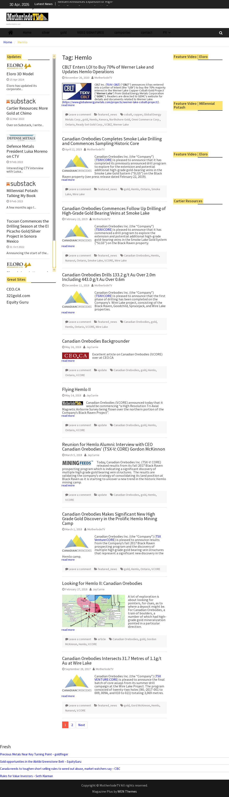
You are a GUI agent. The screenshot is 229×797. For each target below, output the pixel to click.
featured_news (107, 114)
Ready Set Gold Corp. (89, 124)
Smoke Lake (95, 260)
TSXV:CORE (103, 160)
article (102, 639)
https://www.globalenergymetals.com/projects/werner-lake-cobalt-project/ (110, 102)
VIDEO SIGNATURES (90, 32)
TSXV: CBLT (112, 84)
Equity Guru (17, 302)
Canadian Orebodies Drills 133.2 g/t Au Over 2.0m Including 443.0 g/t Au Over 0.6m (109, 277)
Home (27, 32)
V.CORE (108, 260)
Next (81, 725)
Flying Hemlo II (76, 389)
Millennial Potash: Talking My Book (22, 193)
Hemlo (93, 119)
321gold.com (18, 295)
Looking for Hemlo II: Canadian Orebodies (102, 583)
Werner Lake (121, 124)
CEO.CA (13, 289)
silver (46, 32)
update (102, 370)
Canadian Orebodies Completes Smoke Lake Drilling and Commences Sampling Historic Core (112, 141)
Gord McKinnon (140, 705)
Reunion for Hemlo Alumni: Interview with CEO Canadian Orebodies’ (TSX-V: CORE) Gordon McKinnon (113, 446)
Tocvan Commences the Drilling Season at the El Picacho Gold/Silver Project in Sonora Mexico (27, 231)
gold (63, 32)
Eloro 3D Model (20, 73)
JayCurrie (92, 347)
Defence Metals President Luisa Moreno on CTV (26, 151)
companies (122, 32)
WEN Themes (127, 791)
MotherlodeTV (103, 77)
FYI (165, 32)
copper (137, 114)
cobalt (128, 114)
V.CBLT (108, 124)
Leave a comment (80, 114)
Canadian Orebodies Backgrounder (96, 341)
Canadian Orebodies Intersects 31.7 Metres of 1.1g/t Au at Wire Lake (111, 660)
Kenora (103, 119)
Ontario (70, 124)
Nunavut (70, 260)
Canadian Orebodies (137, 255)
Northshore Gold (119, 119)
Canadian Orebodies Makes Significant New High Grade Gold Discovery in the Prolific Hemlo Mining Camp (109, 518)
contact (146, 32)
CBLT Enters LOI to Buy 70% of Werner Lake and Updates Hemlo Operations (108, 69)
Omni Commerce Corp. (146, 119)
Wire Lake (79, 194)
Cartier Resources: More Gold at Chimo (27, 111)
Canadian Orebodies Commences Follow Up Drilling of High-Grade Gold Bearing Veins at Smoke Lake (114, 210)
